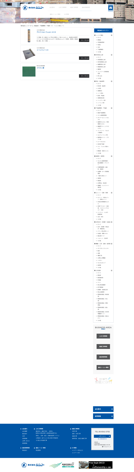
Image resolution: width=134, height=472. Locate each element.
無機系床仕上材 (101, 64)
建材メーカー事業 (41, 448)
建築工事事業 (75, 428)
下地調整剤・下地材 (45, 25)
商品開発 (38, 450)
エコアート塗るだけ (77, 450)
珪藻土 (99, 44)
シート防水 (100, 93)
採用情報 (98, 416)
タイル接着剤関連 (102, 115)
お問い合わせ (26, 440)
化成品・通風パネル (103, 233)
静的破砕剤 (100, 277)
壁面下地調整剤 (101, 112)
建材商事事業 (26, 448)
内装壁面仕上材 (101, 59)
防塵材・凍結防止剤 (103, 289)
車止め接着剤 (101, 292)
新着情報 (24, 443)
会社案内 (98, 409)
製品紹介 (36, 25)
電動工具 (100, 255)
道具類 (99, 265)
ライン (99, 282)
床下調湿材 (100, 287)
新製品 (99, 40)
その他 (99, 52)
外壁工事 (74, 431)
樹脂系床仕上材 (101, 66)
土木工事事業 (39, 428)
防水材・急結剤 (101, 86)
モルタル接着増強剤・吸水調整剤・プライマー (103, 162)
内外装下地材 (101, 144)
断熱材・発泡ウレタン (103, 151)
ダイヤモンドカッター (103, 248)
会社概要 (24, 431)
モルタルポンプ (101, 262)
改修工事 (74, 436)
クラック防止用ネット (103, 231)
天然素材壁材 (101, 42)
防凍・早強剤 (101, 95)
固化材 (99, 275)
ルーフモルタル (101, 141)
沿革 (23, 436)
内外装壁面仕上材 (102, 62)
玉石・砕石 (100, 216)
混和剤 (99, 178)
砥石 (99, 250)
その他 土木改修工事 (41, 440)
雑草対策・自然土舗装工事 (79, 438)
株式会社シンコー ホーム (27, 25)
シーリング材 (101, 102)
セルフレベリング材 (103, 135)
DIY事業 (74, 448)
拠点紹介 (24, 433)
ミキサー (100, 260)
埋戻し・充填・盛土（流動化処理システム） (48, 435)
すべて (99, 37)
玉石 (99, 47)
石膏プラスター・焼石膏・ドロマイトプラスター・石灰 (103, 208)
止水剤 (99, 88)
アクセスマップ (106, 446)
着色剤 (99, 180)
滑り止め (100, 76)
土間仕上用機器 (101, 258)
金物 (99, 253)
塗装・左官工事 (76, 433)
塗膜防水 (100, 90)
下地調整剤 (100, 49)
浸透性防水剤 (101, 98)
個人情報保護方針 (102, 438)
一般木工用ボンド (102, 175)
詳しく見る (84, 40)
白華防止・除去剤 (102, 183)
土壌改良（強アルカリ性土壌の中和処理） (47, 438)
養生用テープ (101, 236)
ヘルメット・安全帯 (103, 238)
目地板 (99, 280)
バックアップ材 (101, 100)
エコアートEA (76, 452)
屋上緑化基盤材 (101, 284)
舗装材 (99, 69)
